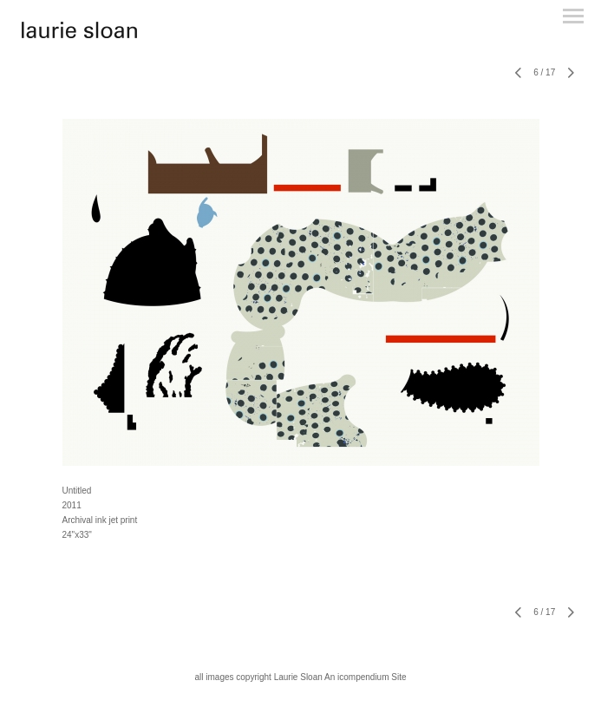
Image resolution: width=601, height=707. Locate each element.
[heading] (79, 35)
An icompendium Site (365, 677)
